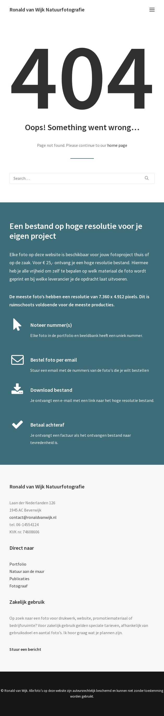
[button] (152, 9)
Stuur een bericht (25, 649)
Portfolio (17, 564)
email (53, 370)
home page (117, 145)
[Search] (82, 178)
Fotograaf (18, 585)
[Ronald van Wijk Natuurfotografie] (46, 9)
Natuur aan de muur (26, 571)
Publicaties (19, 578)
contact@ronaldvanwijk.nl (33, 517)
